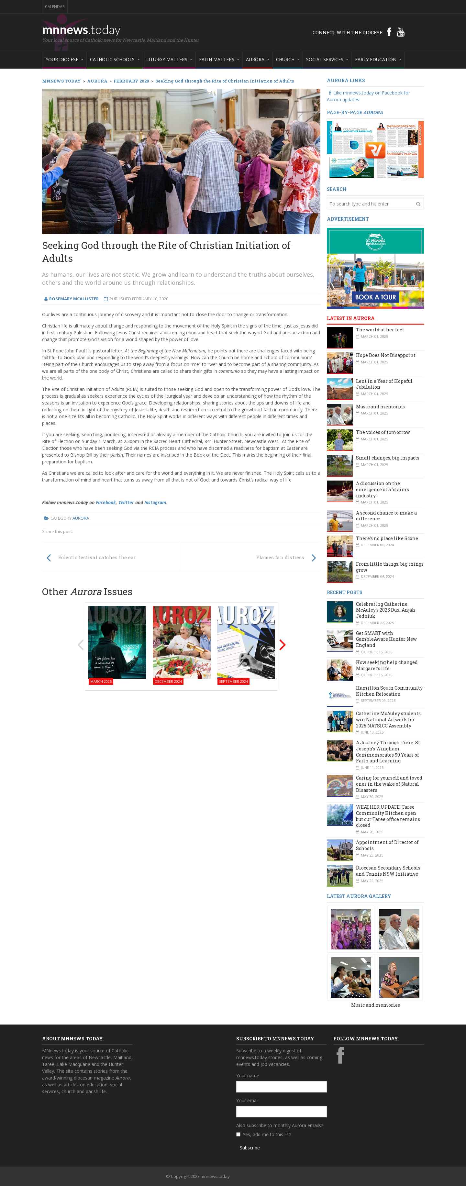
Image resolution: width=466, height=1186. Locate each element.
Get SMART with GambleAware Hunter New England (386, 639)
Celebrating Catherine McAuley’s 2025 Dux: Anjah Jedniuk (385, 610)
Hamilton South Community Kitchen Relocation (389, 691)
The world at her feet (380, 330)
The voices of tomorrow (383, 432)
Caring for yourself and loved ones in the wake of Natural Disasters (389, 784)
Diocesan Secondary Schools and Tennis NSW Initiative (388, 871)
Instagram (155, 502)
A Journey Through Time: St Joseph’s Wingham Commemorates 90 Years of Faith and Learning (388, 751)
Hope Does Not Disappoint (386, 355)
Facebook (106, 502)
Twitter (126, 502)
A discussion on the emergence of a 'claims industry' (382, 489)
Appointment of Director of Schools (387, 845)
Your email (247, 1100)
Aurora (80, 518)
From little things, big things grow (390, 567)
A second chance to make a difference (386, 516)
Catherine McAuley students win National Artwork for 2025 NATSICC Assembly (388, 719)
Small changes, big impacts (387, 458)
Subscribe (250, 1148)
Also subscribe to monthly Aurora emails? (279, 1125)
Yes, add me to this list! (267, 1134)
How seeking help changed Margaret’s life (387, 665)
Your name (247, 1075)
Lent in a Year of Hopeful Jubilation (384, 384)
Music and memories (380, 407)
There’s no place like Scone (387, 538)
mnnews (81, 29)
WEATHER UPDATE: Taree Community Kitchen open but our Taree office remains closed (388, 816)
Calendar (55, 6)
